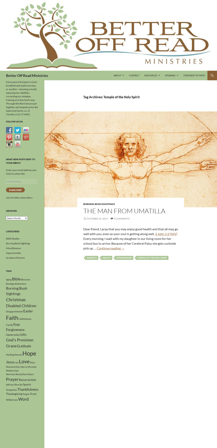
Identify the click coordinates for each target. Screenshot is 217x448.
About (117, 75)
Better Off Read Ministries (27, 75)
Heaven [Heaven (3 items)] (18, 354)
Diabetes (92, 257)
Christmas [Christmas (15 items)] (16, 299)
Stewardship (124, 257)
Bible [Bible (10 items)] (16, 279)
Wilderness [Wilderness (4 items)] (12, 399)
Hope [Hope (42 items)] (29, 353)
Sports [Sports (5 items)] (27, 384)
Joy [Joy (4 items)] (17, 362)
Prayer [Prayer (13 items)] (12, 379)
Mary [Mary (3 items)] (32, 362)
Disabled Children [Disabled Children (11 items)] (21, 305)
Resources (150, 75)
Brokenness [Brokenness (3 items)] (20, 283)
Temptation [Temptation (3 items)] (11, 389)
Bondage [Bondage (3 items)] (10, 283)
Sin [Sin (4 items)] (21, 384)
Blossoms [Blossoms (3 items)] (25, 279)
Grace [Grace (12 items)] (11, 345)
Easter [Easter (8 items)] (28, 311)
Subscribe (15, 190)
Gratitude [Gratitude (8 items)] (24, 346)
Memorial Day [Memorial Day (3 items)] (13, 367)
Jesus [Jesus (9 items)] (10, 362)
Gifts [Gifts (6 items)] (23, 334)
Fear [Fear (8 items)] (16, 324)
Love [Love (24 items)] (24, 361)
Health (107, 257)
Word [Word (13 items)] (23, 399)
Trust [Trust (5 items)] (33, 393)
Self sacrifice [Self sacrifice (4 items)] (12, 384)
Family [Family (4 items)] (9, 324)
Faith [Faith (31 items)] (12, 317)
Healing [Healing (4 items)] (10, 354)
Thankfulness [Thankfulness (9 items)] (27, 389)
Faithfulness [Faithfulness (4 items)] (25, 318)
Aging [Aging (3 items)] (9, 279)
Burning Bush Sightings (99, 204)
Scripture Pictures (15, 257)
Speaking (170, 75)
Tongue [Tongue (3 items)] (26, 394)
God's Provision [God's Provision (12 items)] (19, 339)
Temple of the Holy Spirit (152, 257)
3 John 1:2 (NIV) (166, 234)
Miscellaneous (13, 248)
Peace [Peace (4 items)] (30, 374)
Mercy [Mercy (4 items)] (23, 366)
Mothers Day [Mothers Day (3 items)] (12, 370)
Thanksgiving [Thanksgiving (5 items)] (14, 393)
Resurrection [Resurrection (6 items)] (27, 379)
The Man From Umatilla (124, 211)
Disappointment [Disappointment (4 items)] (14, 311)
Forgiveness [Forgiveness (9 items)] (15, 329)
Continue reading (110, 248)
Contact (134, 75)
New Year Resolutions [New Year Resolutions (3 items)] (16, 374)
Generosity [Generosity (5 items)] (13, 334)
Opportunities (13, 252)
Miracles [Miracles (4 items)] (31, 366)
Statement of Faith (194, 75)
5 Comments (121, 218)
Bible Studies (12, 238)
